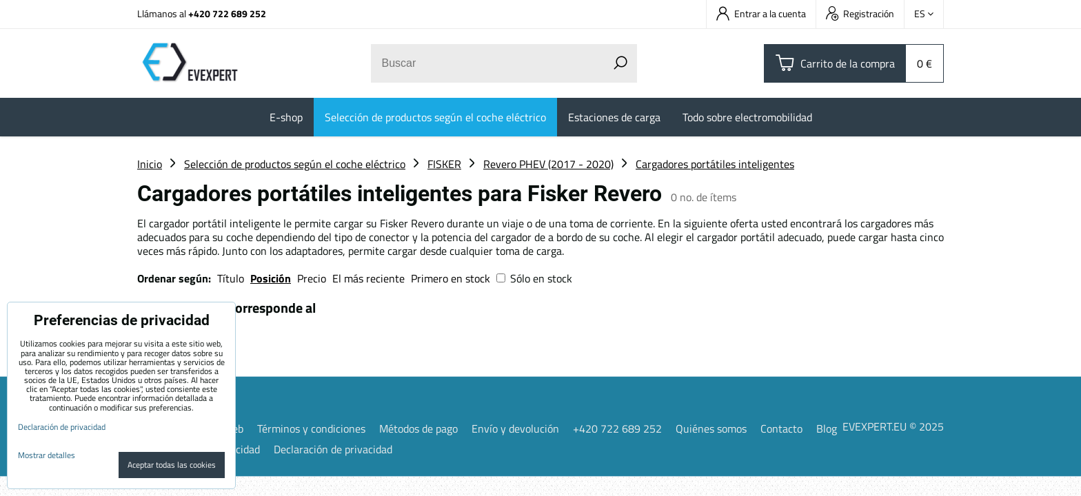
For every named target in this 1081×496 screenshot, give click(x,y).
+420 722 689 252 (227, 13)
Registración (860, 13)
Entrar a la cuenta (761, 13)
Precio (313, 278)
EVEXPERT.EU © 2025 (893, 426)
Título (230, 278)
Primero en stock (450, 278)
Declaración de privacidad (333, 449)
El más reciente (368, 278)
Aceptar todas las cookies (172, 464)
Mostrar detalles (46, 455)
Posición (270, 278)
